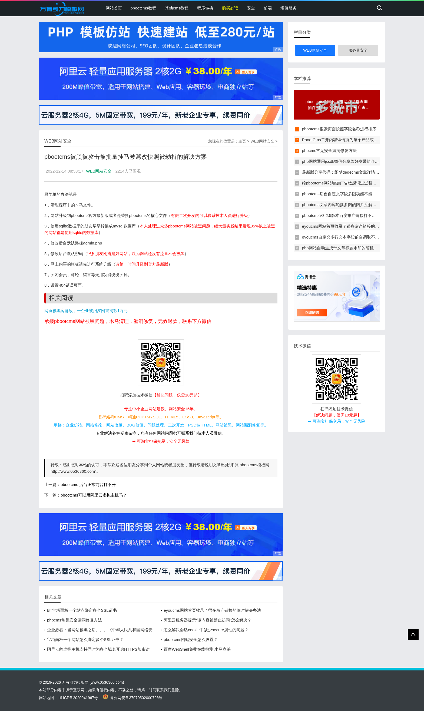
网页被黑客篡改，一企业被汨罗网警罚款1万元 (86, 310)
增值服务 (288, 8)
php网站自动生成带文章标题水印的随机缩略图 (344, 248)
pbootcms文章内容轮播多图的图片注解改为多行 (345, 204)
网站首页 (114, 8)
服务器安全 (358, 50)
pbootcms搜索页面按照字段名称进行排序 (339, 129)
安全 (251, 8)
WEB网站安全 (262, 141)
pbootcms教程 (143, 8)
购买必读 (230, 8)
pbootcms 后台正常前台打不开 (88, 484)
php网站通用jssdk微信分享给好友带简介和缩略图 (346, 161)
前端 (268, 8)
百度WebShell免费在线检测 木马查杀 (197, 649)
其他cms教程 (177, 8)
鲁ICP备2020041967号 (78, 698)
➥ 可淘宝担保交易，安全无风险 (161, 441)
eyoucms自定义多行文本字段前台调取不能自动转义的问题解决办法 (363, 237)
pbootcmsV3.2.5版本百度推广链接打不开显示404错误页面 (354, 215)
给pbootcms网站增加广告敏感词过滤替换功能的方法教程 (353, 183)
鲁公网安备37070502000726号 (133, 698)
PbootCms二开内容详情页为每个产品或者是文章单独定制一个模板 (362, 139)
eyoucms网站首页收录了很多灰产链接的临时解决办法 (212, 610)
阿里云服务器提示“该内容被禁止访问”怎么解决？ (207, 620)
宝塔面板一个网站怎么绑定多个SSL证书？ (85, 639)
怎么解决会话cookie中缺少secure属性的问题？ (206, 629)
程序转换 (205, 8)
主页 (242, 141)
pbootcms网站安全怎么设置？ (191, 639)
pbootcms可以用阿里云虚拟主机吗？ (94, 495)
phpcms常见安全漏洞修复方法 (74, 620)
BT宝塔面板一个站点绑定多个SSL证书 (82, 610)
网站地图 (46, 698)
